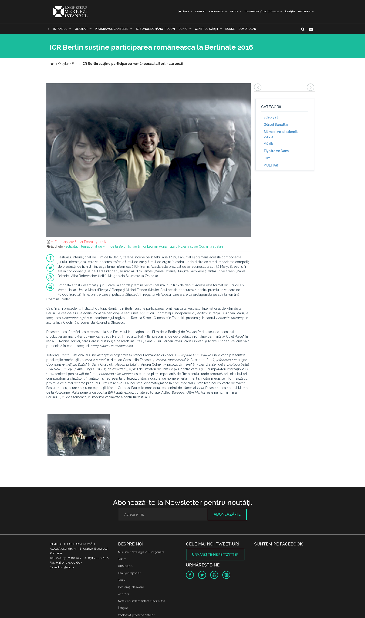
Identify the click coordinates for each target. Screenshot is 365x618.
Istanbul (60, 29)
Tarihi (121, 580)
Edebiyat (271, 117)
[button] (246, 87)
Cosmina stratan (211, 246)
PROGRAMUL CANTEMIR (111, 29)
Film (267, 158)
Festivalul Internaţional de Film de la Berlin (95, 246)
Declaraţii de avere (131, 587)
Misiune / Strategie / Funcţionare (141, 552)
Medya (234, 11)
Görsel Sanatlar (276, 124)
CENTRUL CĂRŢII (206, 29)
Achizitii (123, 594)
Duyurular (247, 29)
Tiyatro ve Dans (276, 151)
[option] (78, 435)
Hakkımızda (216, 11)
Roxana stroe (188, 246)
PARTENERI (304, 11)
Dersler (200, 11)
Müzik (268, 144)
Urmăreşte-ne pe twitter (215, 554)
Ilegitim (152, 246)
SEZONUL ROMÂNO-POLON (155, 29)
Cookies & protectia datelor (136, 615)
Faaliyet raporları (129, 573)
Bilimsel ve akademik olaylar (281, 134)
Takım (122, 559)
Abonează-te (227, 514)
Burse (230, 29)
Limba (183, 11)
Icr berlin (135, 246)
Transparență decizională (261, 11)
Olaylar (81, 29)
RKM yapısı (125, 566)
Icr (144, 246)
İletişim (290, 11)
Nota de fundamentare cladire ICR (141, 601)
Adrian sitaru (168, 246)
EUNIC (183, 29)
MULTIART (272, 165)
